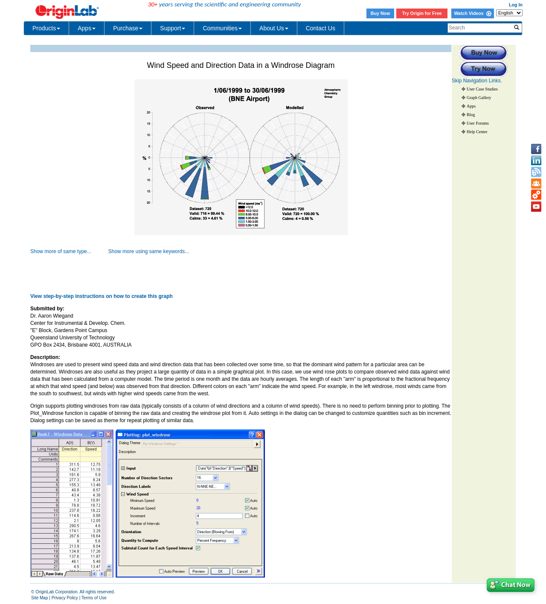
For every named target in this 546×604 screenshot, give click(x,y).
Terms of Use (94, 597)
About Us (273, 28)
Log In (516, 4)
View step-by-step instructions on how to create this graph (101, 296)
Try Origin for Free (422, 13)
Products (46, 28)
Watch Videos (472, 13)
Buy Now (380, 13)
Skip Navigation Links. (477, 81)
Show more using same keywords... (148, 251)
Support (172, 28)
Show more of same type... (60, 251)
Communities (222, 28)
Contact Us (320, 28)
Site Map (39, 597)
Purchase (127, 28)
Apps (87, 28)
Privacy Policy (65, 597)
